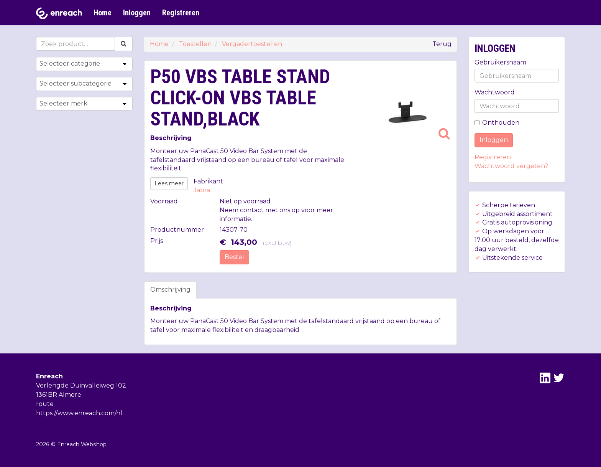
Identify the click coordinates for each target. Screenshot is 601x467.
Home (103, 12)
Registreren (180, 12)
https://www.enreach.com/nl (79, 413)
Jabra (202, 190)
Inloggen (137, 12)
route (45, 404)
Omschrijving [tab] (170, 289)
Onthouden (497, 122)
